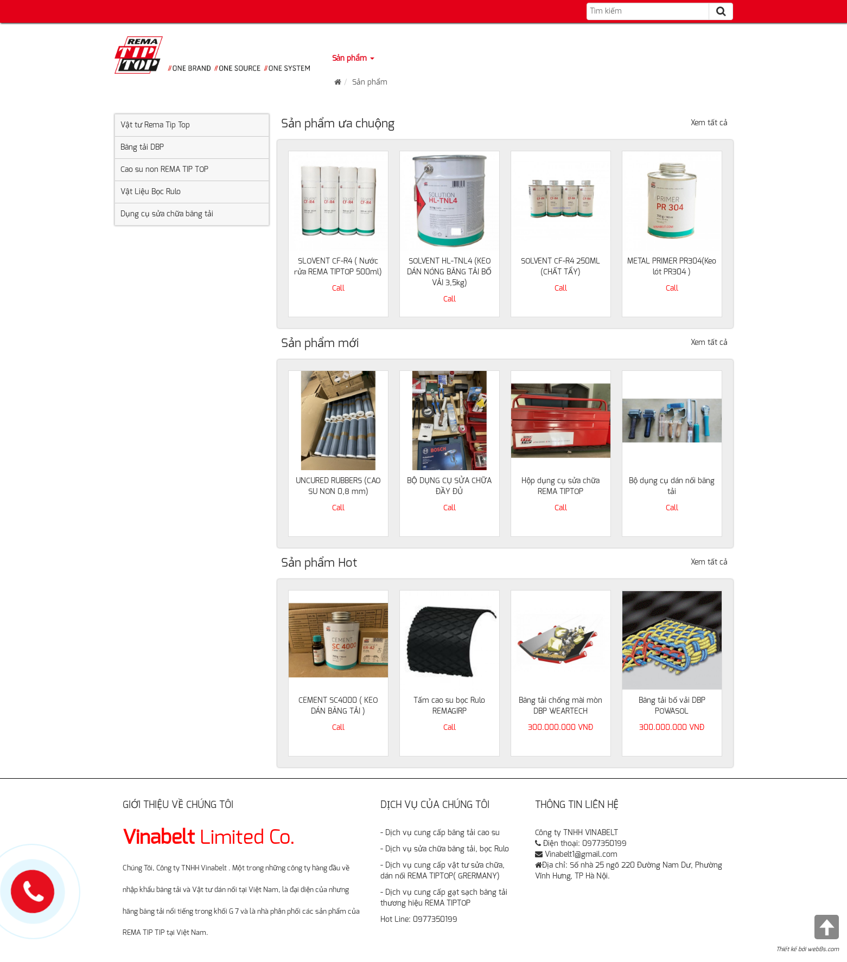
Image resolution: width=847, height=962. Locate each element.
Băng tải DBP (142, 147)
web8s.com (823, 949)
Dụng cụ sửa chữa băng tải (166, 214)
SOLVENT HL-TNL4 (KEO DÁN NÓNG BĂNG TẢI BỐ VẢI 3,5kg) (449, 272)
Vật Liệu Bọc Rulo (150, 192)
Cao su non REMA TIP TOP (164, 170)
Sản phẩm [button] (353, 58)
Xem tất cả (709, 123)
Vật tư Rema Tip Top (155, 125)
